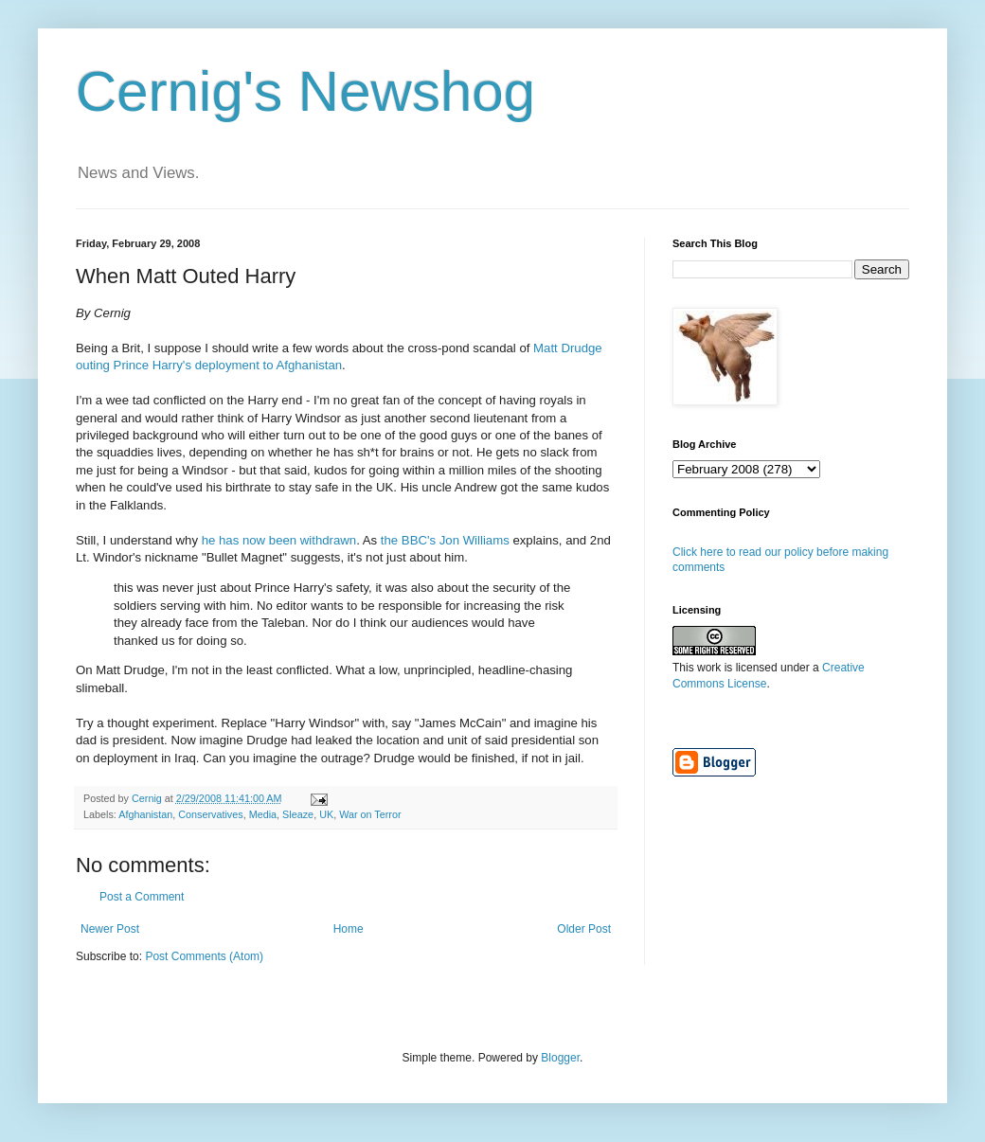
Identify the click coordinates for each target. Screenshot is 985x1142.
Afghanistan (145, 814)
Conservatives (210, 814)
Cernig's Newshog (305, 91)
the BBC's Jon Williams (445, 540)
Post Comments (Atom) (204, 956)
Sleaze (297, 814)
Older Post (584, 929)
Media (263, 814)
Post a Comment (141, 896)
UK (326, 814)
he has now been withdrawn (279, 540)
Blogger (560, 1057)
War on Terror (370, 814)
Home (348, 929)
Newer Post (110, 929)
